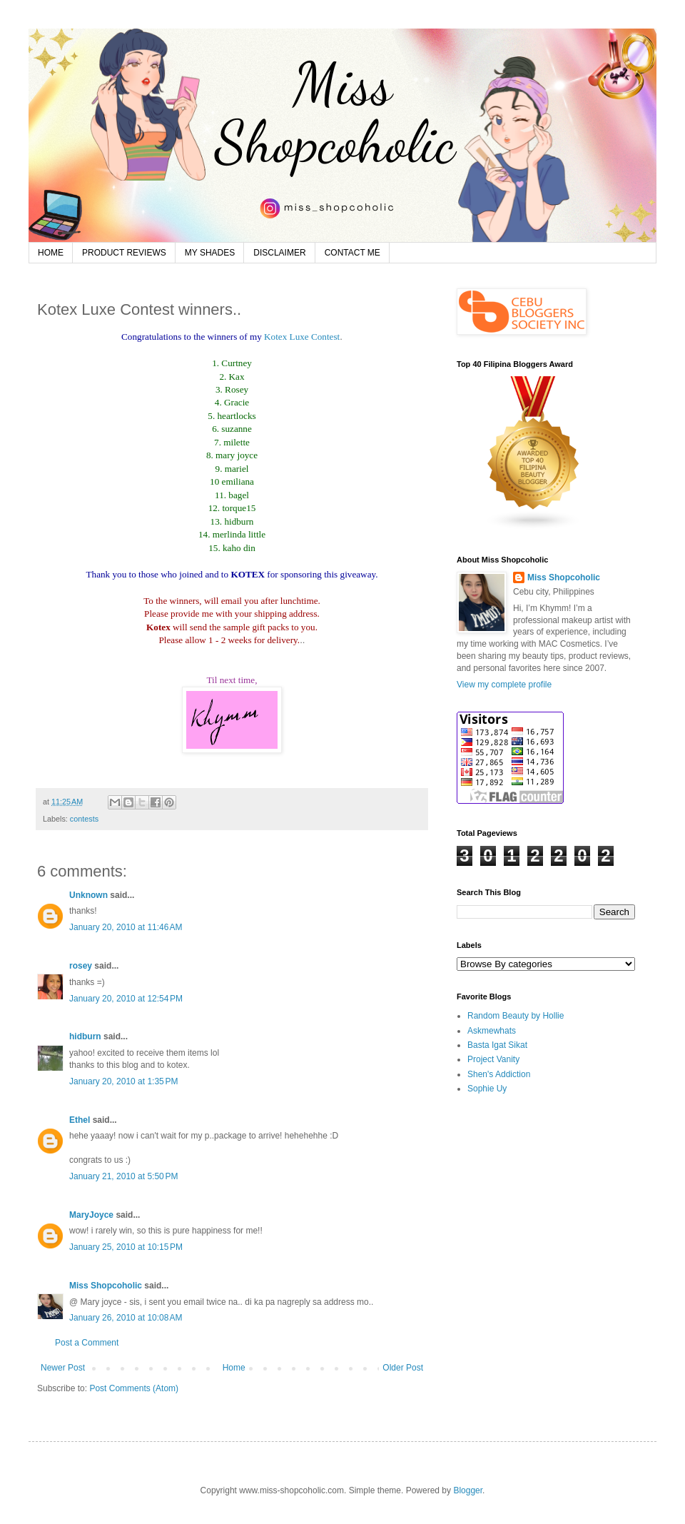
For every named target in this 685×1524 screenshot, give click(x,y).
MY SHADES (210, 253)
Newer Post (63, 1368)
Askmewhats (491, 1031)
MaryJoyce (91, 1215)
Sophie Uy (487, 1089)
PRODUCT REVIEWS (124, 253)
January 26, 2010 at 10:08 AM (125, 1318)
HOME (51, 253)
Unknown (88, 895)
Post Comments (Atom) (133, 1388)
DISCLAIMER (279, 253)
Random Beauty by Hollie (515, 1016)
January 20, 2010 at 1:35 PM (123, 1081)
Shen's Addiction (498, 1074)
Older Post (402, 1368)
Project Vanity (493, 1059)
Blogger (467, 1490)
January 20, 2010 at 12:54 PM (126, 999)
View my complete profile (504, 685)
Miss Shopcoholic (106, 1286)
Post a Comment (86, 1343)
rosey (80, 966)
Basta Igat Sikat (497, 1045)
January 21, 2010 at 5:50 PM (123, 1176)
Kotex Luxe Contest (302, 336)
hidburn (85, 1036)
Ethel (79, 1120)
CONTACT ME (352, 253)
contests (84, 818)
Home (234, 1368)
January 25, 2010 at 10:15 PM (126, 1247)
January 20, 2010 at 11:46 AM (125, 927)
